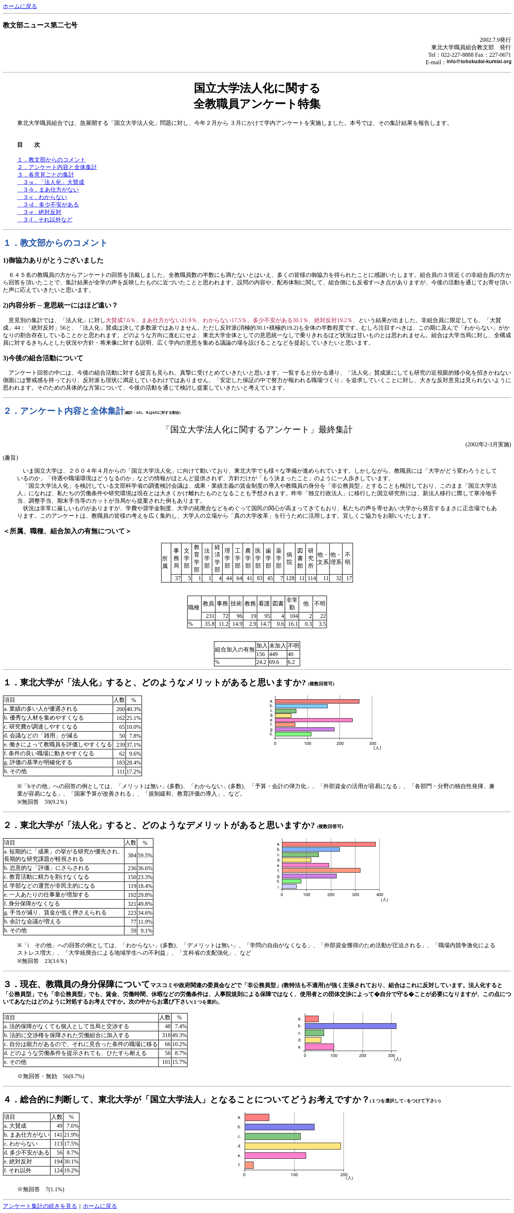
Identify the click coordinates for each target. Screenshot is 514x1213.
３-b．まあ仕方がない (48, 190)
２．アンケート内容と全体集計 (57, 167)
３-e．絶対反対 (39, 212)
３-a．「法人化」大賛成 (50, 182)
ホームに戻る (20, 6)
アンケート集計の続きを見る (40, 1206)
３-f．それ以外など (44, 220)
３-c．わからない (42, 197)
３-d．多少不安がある (48, 205)
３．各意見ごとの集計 (45, 175)
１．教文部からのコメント (51, 160)
